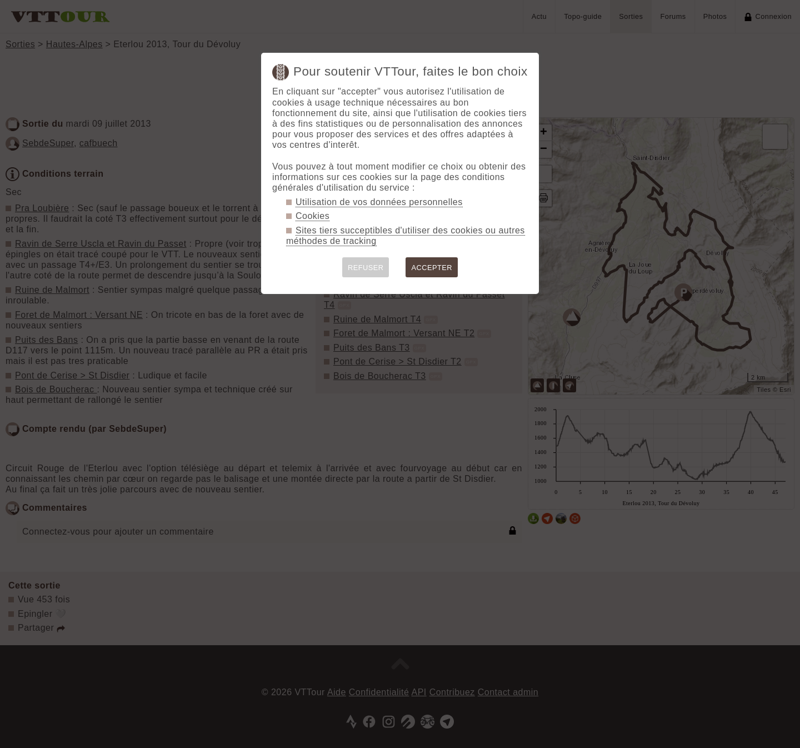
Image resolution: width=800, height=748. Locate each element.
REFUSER (366, 267)
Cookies (312, 216)
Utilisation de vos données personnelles (379, 202)
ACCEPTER (431, 267)
